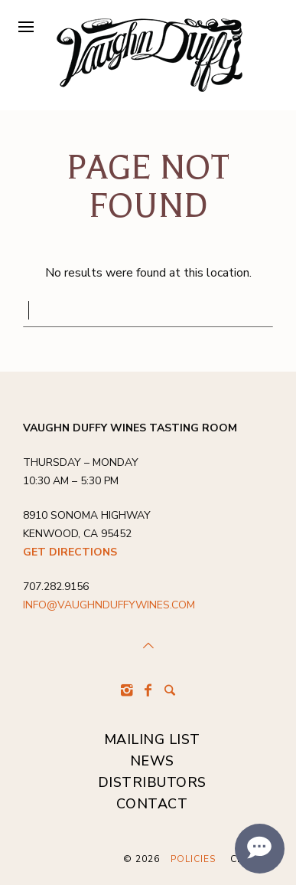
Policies (193, 859)
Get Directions (70, 552)
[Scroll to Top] (148, 646)
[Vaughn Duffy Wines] (149, 55)
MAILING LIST (152, 739)
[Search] (170, 690)
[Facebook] (148, 690)
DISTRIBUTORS (152, 782)
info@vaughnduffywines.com (109, 605)
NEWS (152, 761)
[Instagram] (127, 690)
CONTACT (152, 804)
